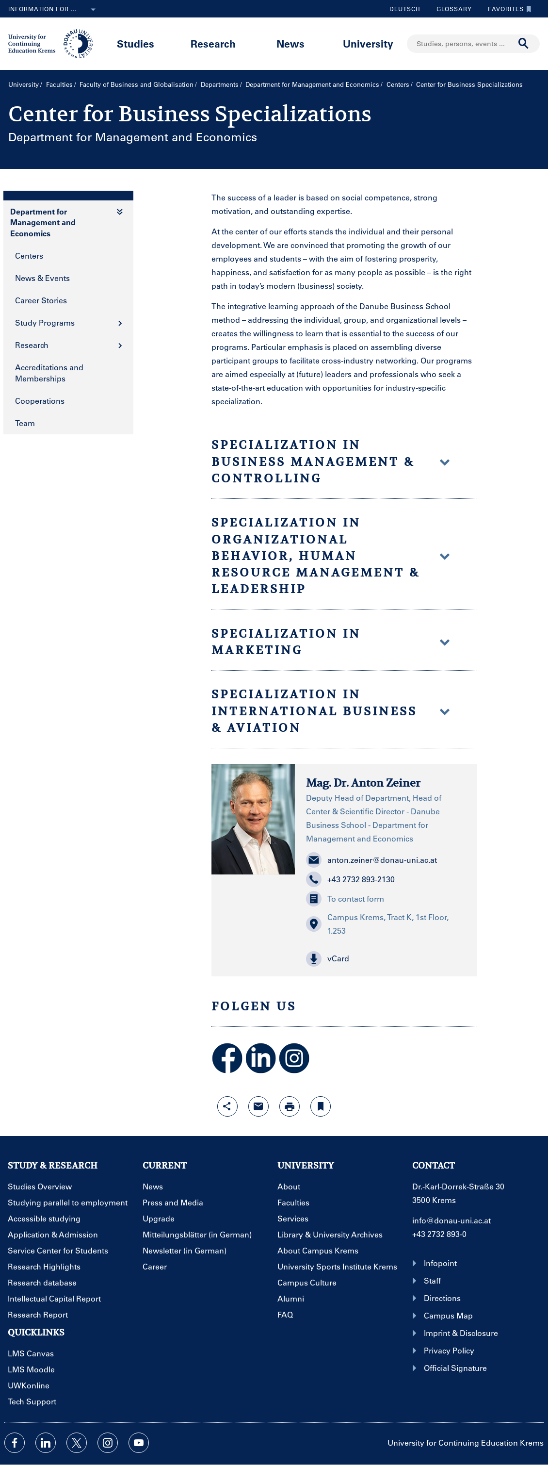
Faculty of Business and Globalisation (136, 84)
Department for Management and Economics (312, 84)
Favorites (507, 8)
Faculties (59, 84)
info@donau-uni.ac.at (451, 1220)
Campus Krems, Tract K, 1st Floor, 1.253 (377, 924)
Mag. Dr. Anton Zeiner (363, 783)
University (368, 43)
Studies (135, 43)
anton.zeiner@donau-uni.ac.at (371, 860)
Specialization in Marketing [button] (331, 642)
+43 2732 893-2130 (350, 879)
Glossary (450, 8)
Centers (398, 84)
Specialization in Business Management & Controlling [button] (331, 462)
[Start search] (523, 43)
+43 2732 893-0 (439, 1234)
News (290, 43)
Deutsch (404, 9)
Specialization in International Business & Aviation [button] (331, 711)
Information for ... (53, 10)
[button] (386, 959)
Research (213, 43)
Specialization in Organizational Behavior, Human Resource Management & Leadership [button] (331, 555)
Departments (220, 84)
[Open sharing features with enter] (227, 1106)
